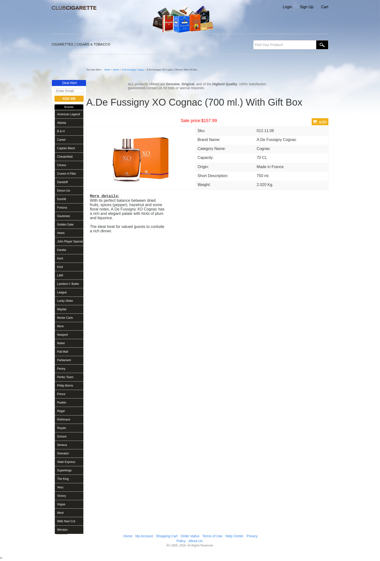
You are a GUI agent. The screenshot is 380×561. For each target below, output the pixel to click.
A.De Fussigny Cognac (133, 69)
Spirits (116, 69)
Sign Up (307, 7)
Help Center (234, 536)
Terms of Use (212, 536)
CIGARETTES (62, 44)
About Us (196, 541)
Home (107, 69)
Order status (190, 536)
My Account (144, 536)
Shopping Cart (167, 536)
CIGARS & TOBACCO (94, 44)
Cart (324, 7)
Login (287, 7)
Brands (68, 107)
